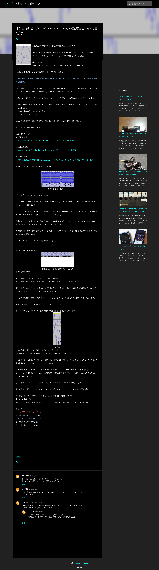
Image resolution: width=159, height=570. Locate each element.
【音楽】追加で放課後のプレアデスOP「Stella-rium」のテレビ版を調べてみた (45, 140)
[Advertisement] (136, 71)
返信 (23, 484)
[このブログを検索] (141, 3)
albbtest (25, 476)
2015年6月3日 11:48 (36, 502)
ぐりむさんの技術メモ (27, 3)
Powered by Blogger (79, 563)
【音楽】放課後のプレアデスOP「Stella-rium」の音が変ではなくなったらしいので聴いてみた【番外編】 (55, 160)
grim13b (25, 489)
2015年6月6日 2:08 (40, 511)
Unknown (25, 502)
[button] (17, 38)
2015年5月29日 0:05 (35, 476)
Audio (19, 457)
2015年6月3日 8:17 (34, 489)
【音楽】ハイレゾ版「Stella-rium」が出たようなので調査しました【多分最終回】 (46, 150)
